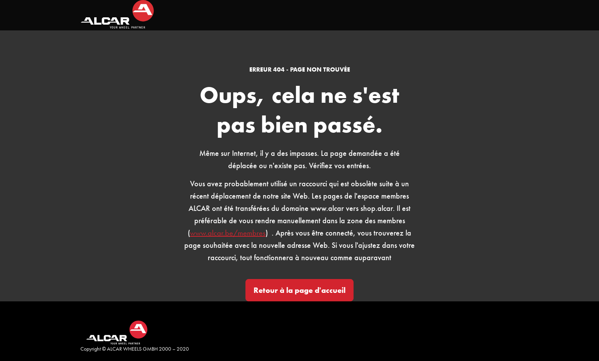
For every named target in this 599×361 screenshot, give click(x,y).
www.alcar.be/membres (227, 233)
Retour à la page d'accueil (299, 290)
